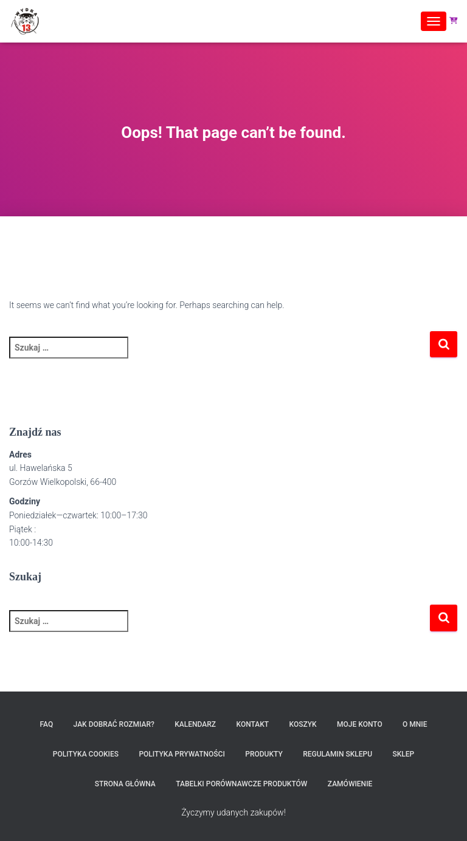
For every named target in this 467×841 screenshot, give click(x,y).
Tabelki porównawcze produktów (241, 784)
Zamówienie (350, 784)
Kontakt (252, 724)
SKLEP (404, 754)
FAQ (46, 724)
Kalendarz (195, 724)
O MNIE (415, 724)
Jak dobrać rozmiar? (114, 724)
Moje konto (359, 724)
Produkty (263, 754)
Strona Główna (125, 784)
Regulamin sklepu (337, 754)
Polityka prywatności (181, 754)
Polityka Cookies (86, 754)
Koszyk (303, 724)
